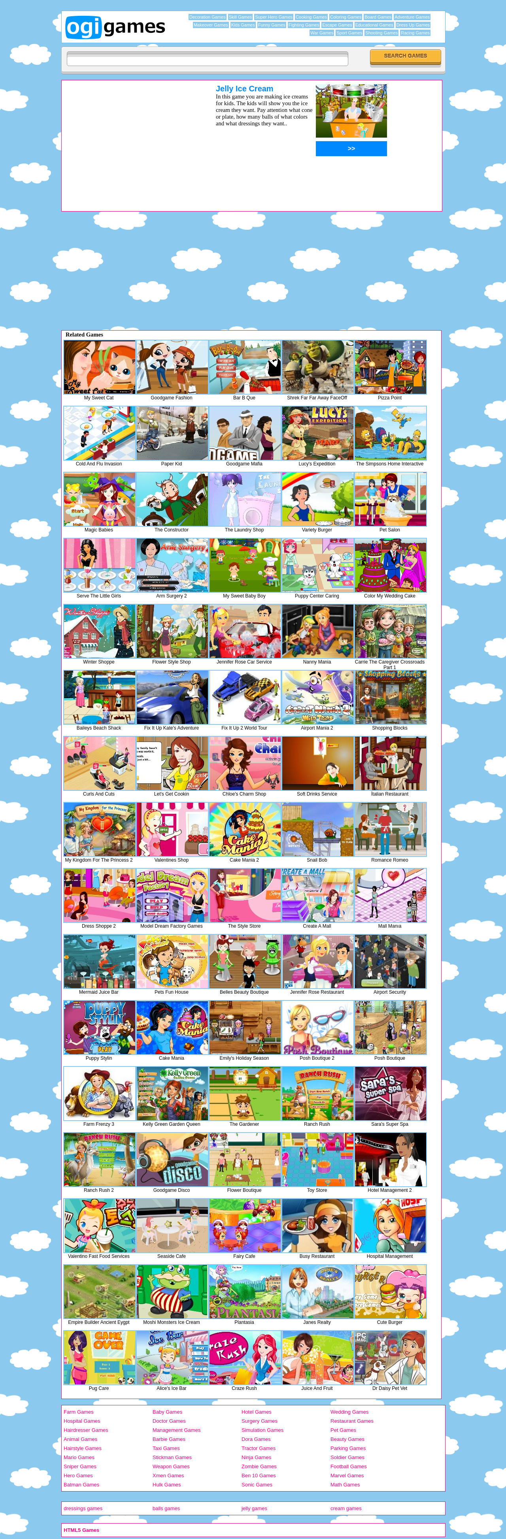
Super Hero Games (274, 17)
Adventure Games (412, 17)
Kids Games (243, 25)
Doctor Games (169, 1421)
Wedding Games (349, 1412)
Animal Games (80, 1439)
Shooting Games (381, 32)
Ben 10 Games (259, 1475)
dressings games (83, 1508)
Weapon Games (171, 1466)
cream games (346, 1508)
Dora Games (256, 1439)
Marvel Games (347, 1475)
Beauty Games (347, 1439)
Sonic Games (257, 1485)
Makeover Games (211, 25)
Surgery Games (260, 1421)
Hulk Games (167, 1485)
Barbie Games (169, 1439)
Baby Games (167, 1412)
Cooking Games (311, 17)
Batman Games (81, 1485)
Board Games (377, 17)
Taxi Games (166, 1448)
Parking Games (348, 1448)
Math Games (345, 1485)
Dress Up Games (413, 25)
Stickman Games (172, 1457)
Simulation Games (262, 1430)
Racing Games (415, 32)
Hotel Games (257, 1412)
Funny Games (271, 25)
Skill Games (240, 17)
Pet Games (343, 1430)
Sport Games (349, 32)
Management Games (176, 1430)
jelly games (254, 1508)
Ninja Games (256, 1457)
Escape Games (337, 25)
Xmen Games (168, 1475)
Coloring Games (345, 17)
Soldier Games (347, 1457)
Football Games (348, 1466)
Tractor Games (259, 1448)
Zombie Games (259, 1466)
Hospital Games (82, 1421)
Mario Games (79, 1457)
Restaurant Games (352, 1421)
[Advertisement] (128, 139)
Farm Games (79, 1412)
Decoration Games (207, 17)
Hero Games (78, 1475)
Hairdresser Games (86, 1430)
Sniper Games (80, 1466)
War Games (321, 32)
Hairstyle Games (83, 1448)
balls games (166, 1508)
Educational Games (374, 25)
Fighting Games (304, 25)
